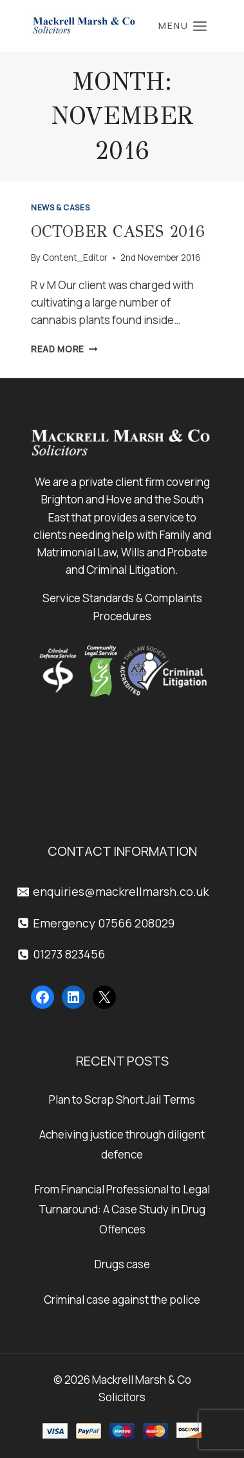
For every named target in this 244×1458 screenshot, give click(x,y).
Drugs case (122, 1264)
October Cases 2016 (118, 231)
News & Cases (60, 207)
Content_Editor (75, 257)
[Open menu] (183, 25)
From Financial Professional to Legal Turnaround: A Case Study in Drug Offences (122, 1209)
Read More (64, 349)
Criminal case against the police (122, 1299)
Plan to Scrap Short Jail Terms (122, 1099)
